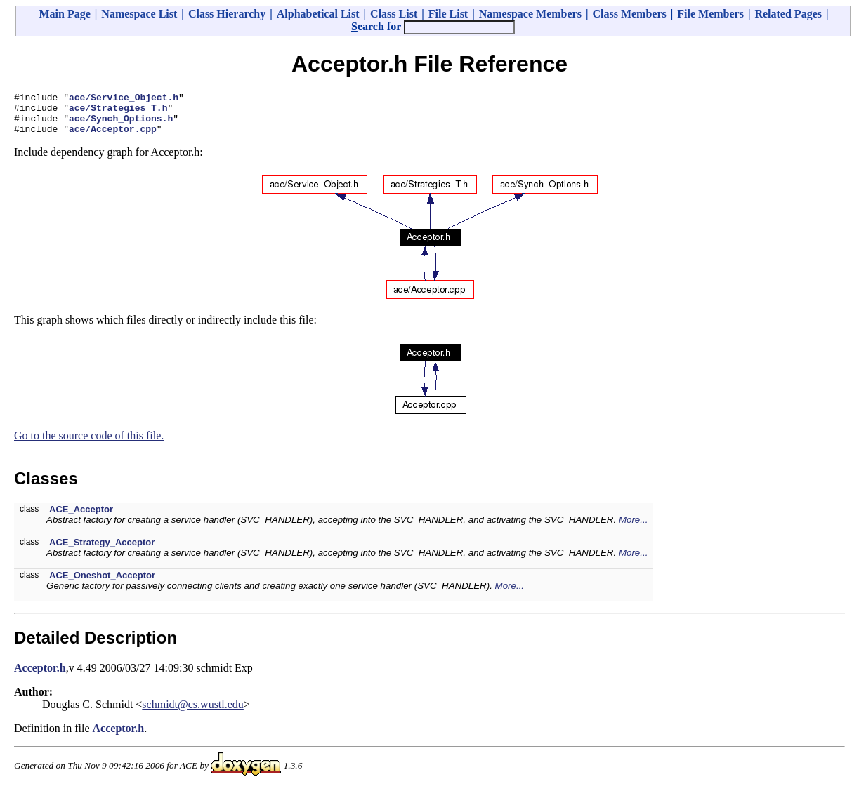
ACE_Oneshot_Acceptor (102, 583)
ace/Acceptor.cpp (113, 137)
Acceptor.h (40, 676)
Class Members (629, 14)
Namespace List (139, 14)
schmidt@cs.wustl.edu (193, 713)
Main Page (65, 14)
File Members (710, 14)
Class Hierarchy (226, 14)
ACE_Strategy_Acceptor (102, 550)
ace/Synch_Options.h (121, 124)
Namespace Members (530, 14)
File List (448, 14)
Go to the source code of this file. (89, 444)
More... (633, 528)
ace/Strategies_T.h (118, 111)
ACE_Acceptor (81, 517)
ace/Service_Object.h (123, 99)
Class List (393, 14)
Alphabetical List (318, 14)
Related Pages (788, 14)
